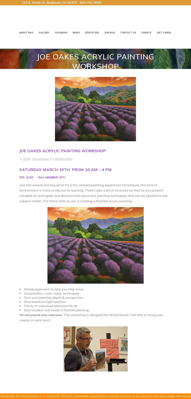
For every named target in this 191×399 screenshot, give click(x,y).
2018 (26, 159)
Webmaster (64, 159)
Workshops (40, 159)
